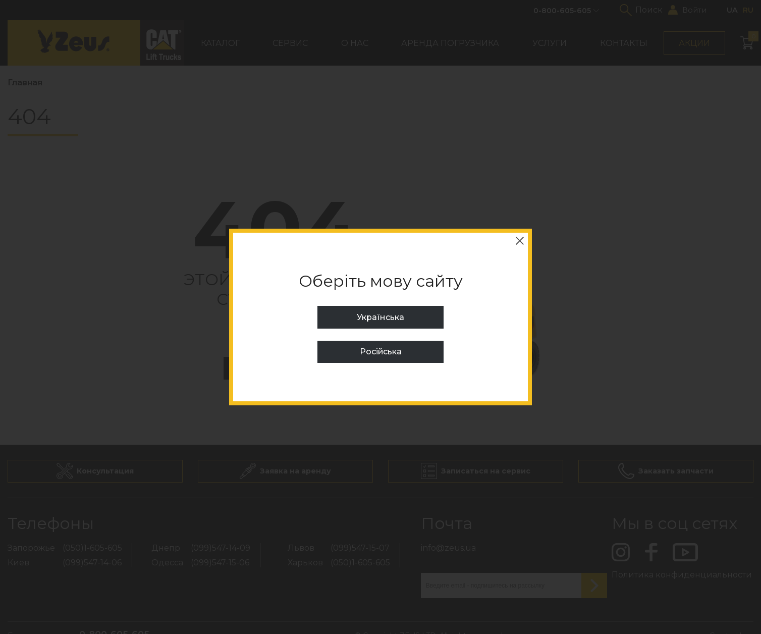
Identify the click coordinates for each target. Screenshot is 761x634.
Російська (380, 351)
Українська (380, 317)
